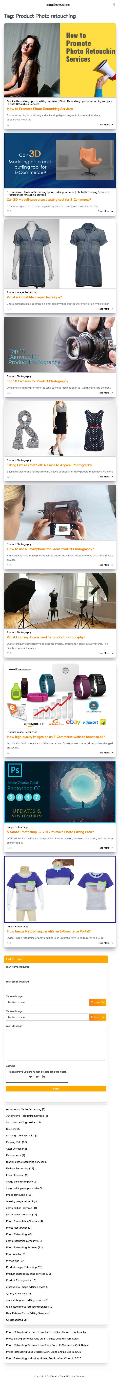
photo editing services (44, 101)
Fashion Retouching (18, 101)
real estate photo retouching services (27, 1307)
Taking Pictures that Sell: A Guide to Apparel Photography (49, 465)
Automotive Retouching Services (25, 1116)
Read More (105, 124)
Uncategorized (14, 1320)
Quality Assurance (16, 1293)
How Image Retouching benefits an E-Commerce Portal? (48, 931)
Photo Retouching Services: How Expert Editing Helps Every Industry (46, 1332)
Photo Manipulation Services (22, 1221)
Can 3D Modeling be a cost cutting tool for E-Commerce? (49, 199)
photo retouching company (97, 101)
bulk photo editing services (21, 1122)
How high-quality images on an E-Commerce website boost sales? (56, 737)
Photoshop (12, 1260)
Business (11, 1129)
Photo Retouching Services (23, 104)
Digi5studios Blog (56, 1376)
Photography (13, 1254)
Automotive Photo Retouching (23, 1109)
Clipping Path (13, 1142)
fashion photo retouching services (25, 1162)
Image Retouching (17, 827)
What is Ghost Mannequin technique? (34, 297)
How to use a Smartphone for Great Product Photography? (50, 549)
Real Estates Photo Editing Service (26, 1313)
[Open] (114, 5)
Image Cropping (15, 1175)
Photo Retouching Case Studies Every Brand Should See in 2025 (43, 1352)
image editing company (19, 1181)
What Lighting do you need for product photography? (46, 637)
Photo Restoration (16, 1228)
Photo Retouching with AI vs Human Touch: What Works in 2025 (43, 1358)
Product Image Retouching (22, 292)
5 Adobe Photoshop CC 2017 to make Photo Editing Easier (50, 832)
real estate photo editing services (25, 1300)
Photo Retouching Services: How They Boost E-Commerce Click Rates (47, 1345)
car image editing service (20, 1135)
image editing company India (22, 1188)
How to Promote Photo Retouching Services (40, 109)
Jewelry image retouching (21, 1201)
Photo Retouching (69, 101)
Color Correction (15, 1149)
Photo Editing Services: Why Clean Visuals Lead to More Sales (42, 1338)
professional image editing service (25, 1287)
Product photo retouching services (26, 195)
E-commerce (14, 192)
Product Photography (19, 376)
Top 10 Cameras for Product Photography (37, 381)
